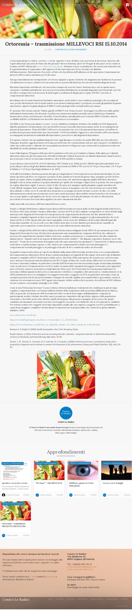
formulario (50, 576)
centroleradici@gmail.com (82, 566)
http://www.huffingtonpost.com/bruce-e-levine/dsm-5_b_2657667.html (43, 320)
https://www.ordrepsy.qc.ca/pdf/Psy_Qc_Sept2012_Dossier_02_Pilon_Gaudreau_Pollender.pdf (55, 324)
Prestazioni (82, 599)
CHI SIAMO (59, 599)
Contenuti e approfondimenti (71, 49)
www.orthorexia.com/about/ (50, 66)
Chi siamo (52, 5)
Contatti (124, 599)
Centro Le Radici (66, 422)
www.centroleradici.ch (79, 569)
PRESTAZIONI (64, 5)
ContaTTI (120, 5)
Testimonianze (107, 5)
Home (43, 5)
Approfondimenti (90, 5)
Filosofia (76, 5)
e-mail (33, 576)
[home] (16, 4)
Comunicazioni (96, 599)
